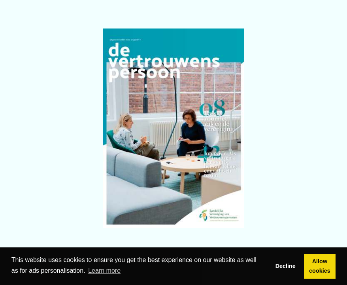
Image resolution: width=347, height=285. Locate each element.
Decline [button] (285, 266)
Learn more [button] (104, 270)
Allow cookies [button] (319, 266)
